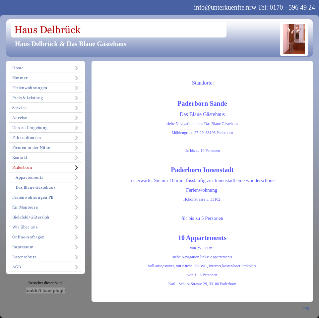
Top (305, 308)
